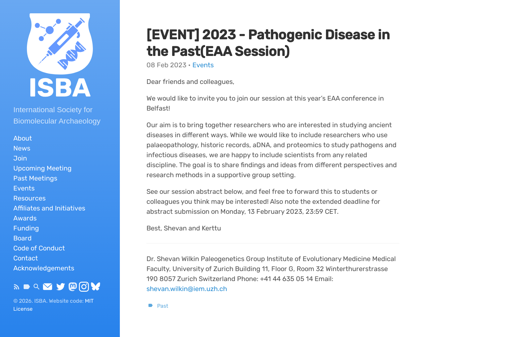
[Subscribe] (17, 288)
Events (24, 188)
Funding (26, 228)
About (22, 138)
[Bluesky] (95, 288)
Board (22, 238)
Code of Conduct (39, 248)
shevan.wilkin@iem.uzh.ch (186, 289)
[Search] (37, 288)
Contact (25, 258)
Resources (29, 198)
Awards (25, 218)
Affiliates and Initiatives (49, 208)
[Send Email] (48, 288)
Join (20, 158)
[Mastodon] (73, 288)
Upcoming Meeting (42, 168)
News (21, 148)
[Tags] (27, 288)
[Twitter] (61, 288)
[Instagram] (84, 288)
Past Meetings (35, 178)
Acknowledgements (43, 268)
